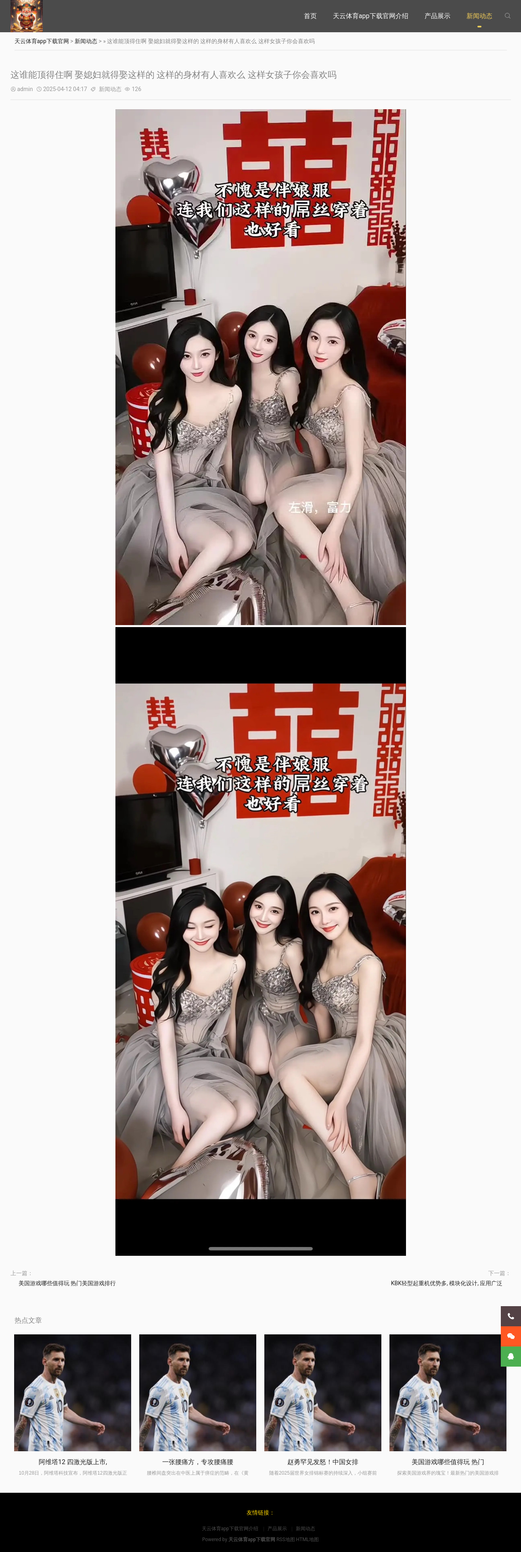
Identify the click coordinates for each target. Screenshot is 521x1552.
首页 (310, 16)
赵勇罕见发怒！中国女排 (322, 1462)
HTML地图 (307, 1539)
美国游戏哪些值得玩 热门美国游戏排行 (67, 1283)
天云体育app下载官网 (42, 41)
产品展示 (437, 16)
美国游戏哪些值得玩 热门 (448, 1462)
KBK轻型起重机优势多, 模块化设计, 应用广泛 (447, 1283)
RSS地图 (285, 1539)
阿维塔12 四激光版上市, (73, 1462)
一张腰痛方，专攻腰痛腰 (197, 1462)
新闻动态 (479, 16)
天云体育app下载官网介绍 (370, 16)
